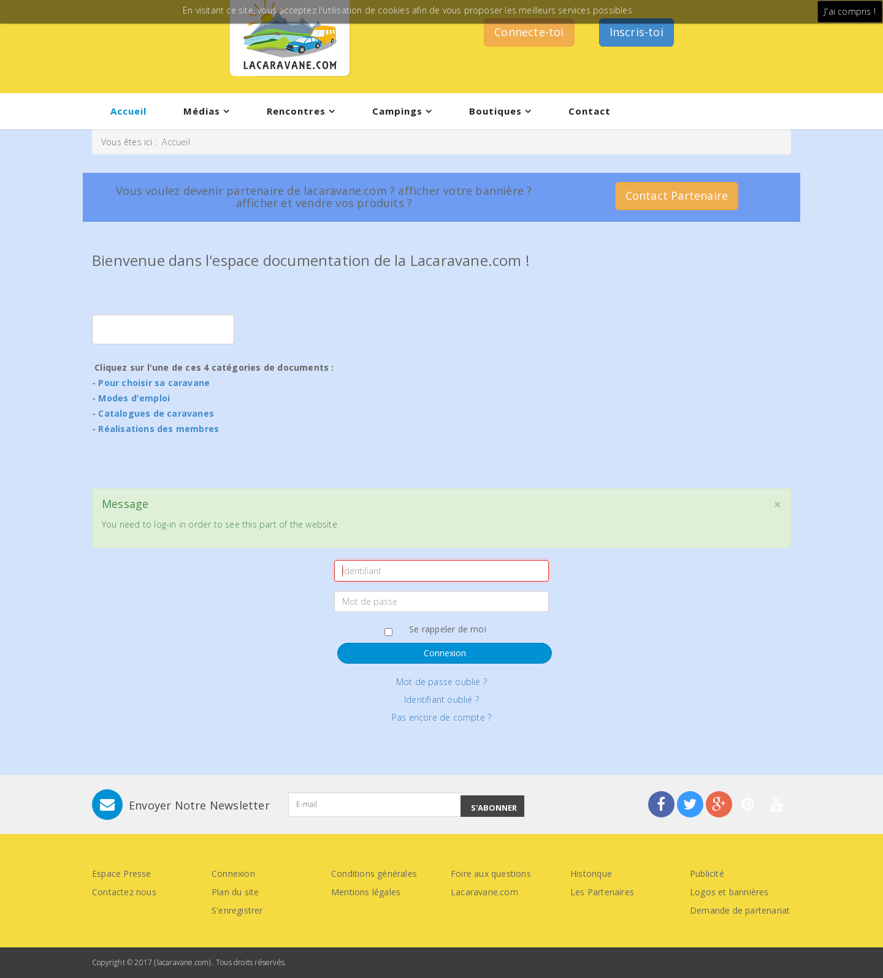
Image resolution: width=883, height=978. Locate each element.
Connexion (445, 653)
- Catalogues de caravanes (153, 413)
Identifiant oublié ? (441, 699)
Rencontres (296, 111)
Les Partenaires (602, 892)
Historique (591, 873)
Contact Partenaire (676, 195)
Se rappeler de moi (441, 629)
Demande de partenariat (740, 910)
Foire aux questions (491, 873)
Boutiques (495, 111)
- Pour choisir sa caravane (151, 383)
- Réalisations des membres (155, 428)
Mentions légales (365, 892)
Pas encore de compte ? (441, 717)
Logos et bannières (729, 892)
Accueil (128, 111)
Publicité (707, 873)
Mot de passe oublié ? (441, 682)
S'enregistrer (237, 910)
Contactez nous (124, 892)
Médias (201, 111)
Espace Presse (121, 873)
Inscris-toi (636, 32)
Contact (589, 111)
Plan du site (235, 892)
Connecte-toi (529, 32)
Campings (397, 111)
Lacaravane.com (484, 892)
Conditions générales (374, 873)
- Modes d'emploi (131, 398)
